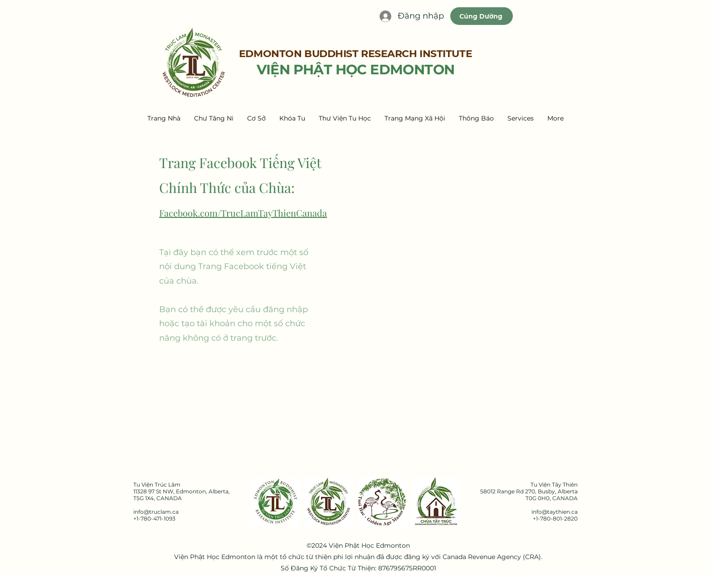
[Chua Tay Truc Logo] (435, 501)
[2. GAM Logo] (382, 501)
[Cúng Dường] (481, 16)
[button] (213, 118)
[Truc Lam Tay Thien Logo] (328, 501)
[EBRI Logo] (275, 501)
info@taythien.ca (554, 511)
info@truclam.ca (156, 511)
